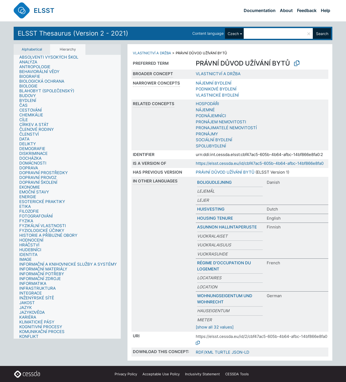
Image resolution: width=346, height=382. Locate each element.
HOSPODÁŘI (207, 103)
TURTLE (222, 352)
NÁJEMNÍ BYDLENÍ (213, 83)
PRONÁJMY (207, 133)
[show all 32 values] (215, 327)
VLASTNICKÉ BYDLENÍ (217, 95)
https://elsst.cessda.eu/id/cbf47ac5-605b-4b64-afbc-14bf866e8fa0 (260, 163)
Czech (233, 33)
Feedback (307, 10)
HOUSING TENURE (215, 218)
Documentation (260, 10)
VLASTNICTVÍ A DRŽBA (152, 53)
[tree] (67, 197)
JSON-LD (240, 352)
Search (322, 33)
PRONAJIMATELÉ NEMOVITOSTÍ (226, 127)
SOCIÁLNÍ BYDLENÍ (214, 139)
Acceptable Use (161, 374)
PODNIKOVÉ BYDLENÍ (216, 88)
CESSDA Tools (237, 374)
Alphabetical (32, 49)
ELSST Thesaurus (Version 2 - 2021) (73, 33)
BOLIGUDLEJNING (214, 182)
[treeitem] (51, 57)
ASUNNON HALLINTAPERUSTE (227, 227)
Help (325, 10)
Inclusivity (202, 374)
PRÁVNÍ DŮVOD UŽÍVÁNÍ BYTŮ (225, 172)
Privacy (126, 374)
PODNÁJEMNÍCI (211, 115)
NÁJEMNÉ (205, 109)
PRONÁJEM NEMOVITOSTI (221, 121)
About (286, 10)
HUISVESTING (210, 209)
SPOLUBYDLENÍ (211, 145)
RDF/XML (204, 352)
